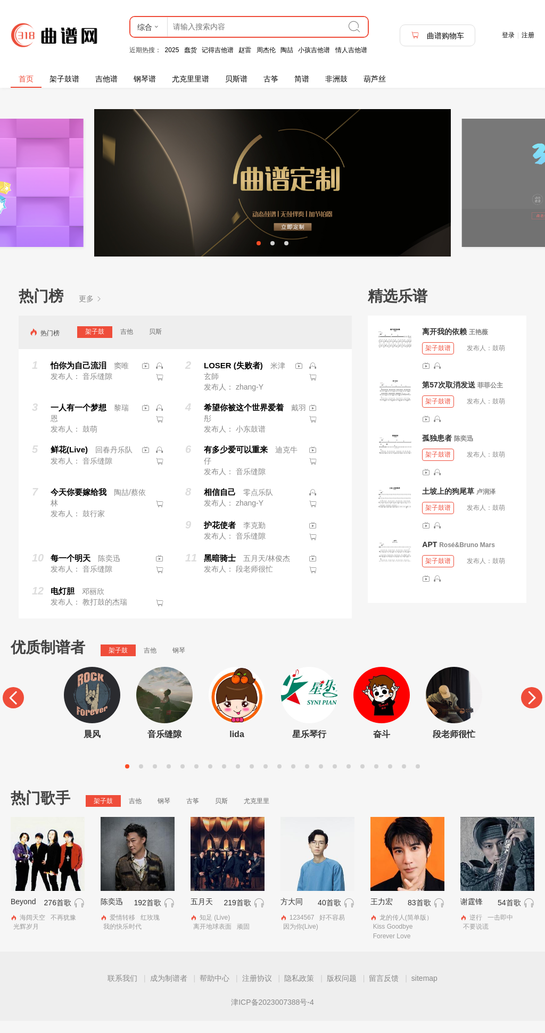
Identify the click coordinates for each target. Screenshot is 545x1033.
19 (376, 778)
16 (335, 778)
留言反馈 (384, 990)
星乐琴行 (309, 746)
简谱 (301, 79)
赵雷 (244, 50)
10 (252, 778)
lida (236, 746)
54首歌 (509, 915)
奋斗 (381, 746)
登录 (508, 35)
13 (293, 778)
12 (279, 778)
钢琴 (178, 662)
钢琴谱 (145, 79)
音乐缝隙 (164, 746)
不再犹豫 (63, 930)
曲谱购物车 (437, 35)
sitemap (424, 990)
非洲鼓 (336, 79)
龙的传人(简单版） (406, 930)
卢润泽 (486, 504)
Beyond (23, 914)
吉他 (126, 344)
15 (321, 778)
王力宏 (381, 914)
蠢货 (190, 50)
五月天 (202, 914)
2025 (172, 50)
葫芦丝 (375, 79)
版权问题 (342, 990)
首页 (26, 79)
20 (390, 778)
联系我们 (122, 990)
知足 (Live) (215, 930)
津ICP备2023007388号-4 (272, 1014)
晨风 (92, 746)
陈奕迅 (463, 450)
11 (265, 778)
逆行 (475, 930)
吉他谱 (106, 79)
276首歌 (57, 915)
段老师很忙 (454, 746)
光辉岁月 (26, 939)
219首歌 (237, 915)
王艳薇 (478, 344)
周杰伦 (266, 50)
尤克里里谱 (190, 79)
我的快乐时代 (122, 939)
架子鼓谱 (64, 79)
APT (429, 556)
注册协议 (257, 990)
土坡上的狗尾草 (448, 503)
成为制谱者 (168, 990)
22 (418, 778)
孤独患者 (437, 450)
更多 (90, 311)
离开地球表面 (212, 939)
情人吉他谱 (351, 50)
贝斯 (155, 344)
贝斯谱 (236, 79)
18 (362, 778)
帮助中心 (214, 990)
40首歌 (329, 915)
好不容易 (332, 930)
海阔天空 (32, 930)
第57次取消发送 (448, 397)
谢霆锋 (471, 914)
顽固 (243, 939)
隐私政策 (299, 990)
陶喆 (286, 50)
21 (404, 778)
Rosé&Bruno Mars (467, 557)
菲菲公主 (490, 397)
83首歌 (419, 915)
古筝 (270, 79)
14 (307, 778)
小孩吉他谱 (314, 50)
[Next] (531, 710)
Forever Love (392, 948)
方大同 (291, 914)
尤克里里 (256, 813)
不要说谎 (476, 939)
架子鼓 (94, 344)
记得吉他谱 (218, 50)
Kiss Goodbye (393, 939)
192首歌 (147, 915)
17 (348, 778)
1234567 (302, 930)
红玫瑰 (150, 930)
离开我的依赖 (444, 344)
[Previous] (13, 710)
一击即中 (500, 930)
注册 (528, 35)
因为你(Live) (300, 939)
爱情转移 (122, 930)
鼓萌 (498, 360)
